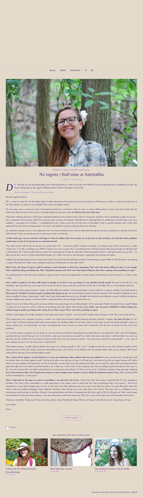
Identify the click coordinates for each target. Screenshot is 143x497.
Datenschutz (104, 492)
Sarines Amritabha (80, 170)
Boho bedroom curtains (61, 469)
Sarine (13, 427)
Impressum (95, 492)
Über (63, 70)
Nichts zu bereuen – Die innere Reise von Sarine (34, 192)
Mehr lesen (71, 418)
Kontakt (75, 70)
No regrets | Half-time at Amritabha (71, 174)
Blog (53, 70)
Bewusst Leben (61, 170)
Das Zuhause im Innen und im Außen (112, 469)
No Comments (77, 180)
